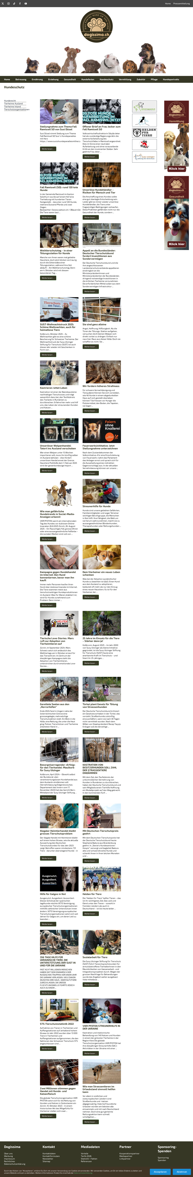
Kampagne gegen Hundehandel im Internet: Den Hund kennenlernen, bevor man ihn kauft (58, 576)
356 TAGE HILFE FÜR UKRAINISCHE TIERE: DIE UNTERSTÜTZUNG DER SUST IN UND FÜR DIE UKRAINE (58, 961)
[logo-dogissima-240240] (96, 11)
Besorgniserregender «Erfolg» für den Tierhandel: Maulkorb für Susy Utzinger (57, 767)
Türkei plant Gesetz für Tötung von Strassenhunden (100, 705)
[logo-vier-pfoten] (144, 140)
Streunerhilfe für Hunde (97, 506)
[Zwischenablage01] (142, 115)
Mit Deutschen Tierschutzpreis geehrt (100, 832)
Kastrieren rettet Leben (53, 387)
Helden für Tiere (92, 893)
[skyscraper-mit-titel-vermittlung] (176, 102)
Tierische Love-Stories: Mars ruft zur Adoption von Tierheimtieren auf (57, 641)
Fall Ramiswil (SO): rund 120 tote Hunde (59, 188)
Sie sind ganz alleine (94, 324)
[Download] (144, 152)
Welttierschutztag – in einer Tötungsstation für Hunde (56, 252)
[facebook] (20, 3)
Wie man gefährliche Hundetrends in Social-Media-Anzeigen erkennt (57, 514)
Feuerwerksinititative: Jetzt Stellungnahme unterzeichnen (100, 447)
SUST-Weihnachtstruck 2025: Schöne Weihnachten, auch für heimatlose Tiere (57, 327)
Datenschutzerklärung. (83, 1173)
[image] (144, 129)
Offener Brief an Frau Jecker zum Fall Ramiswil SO (102, 128)
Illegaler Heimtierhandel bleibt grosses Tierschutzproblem (58, 832)
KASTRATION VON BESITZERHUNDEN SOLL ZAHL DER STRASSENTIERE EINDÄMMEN (100, 768)
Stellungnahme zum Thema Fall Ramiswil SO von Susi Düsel (58, 128)
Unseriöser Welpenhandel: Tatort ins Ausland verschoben (58, 447)
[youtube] (26, 3)
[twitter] (3, 3)
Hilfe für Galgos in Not (53, 893)
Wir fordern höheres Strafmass (101, 385)
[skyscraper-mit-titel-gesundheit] (176, 177)
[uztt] (144, 102)
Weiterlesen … (48, 149)
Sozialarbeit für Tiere (95, 957)
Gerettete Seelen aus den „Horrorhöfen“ (54, 705)
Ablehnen (182, 1171)
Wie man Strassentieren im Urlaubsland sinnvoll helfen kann (99, 1089)
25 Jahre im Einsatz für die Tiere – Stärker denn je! (101, 639)
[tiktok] (14, 3)
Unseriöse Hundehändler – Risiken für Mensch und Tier (99, 191)
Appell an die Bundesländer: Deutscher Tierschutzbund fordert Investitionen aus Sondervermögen (99, 254)
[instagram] (8, 3)
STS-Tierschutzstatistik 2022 (57, 1023)
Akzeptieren (160, 1171)
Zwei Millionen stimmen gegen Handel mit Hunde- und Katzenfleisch (58, 1091)
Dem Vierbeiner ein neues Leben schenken (101, 573)
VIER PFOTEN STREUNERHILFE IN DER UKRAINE (101, 1027)
